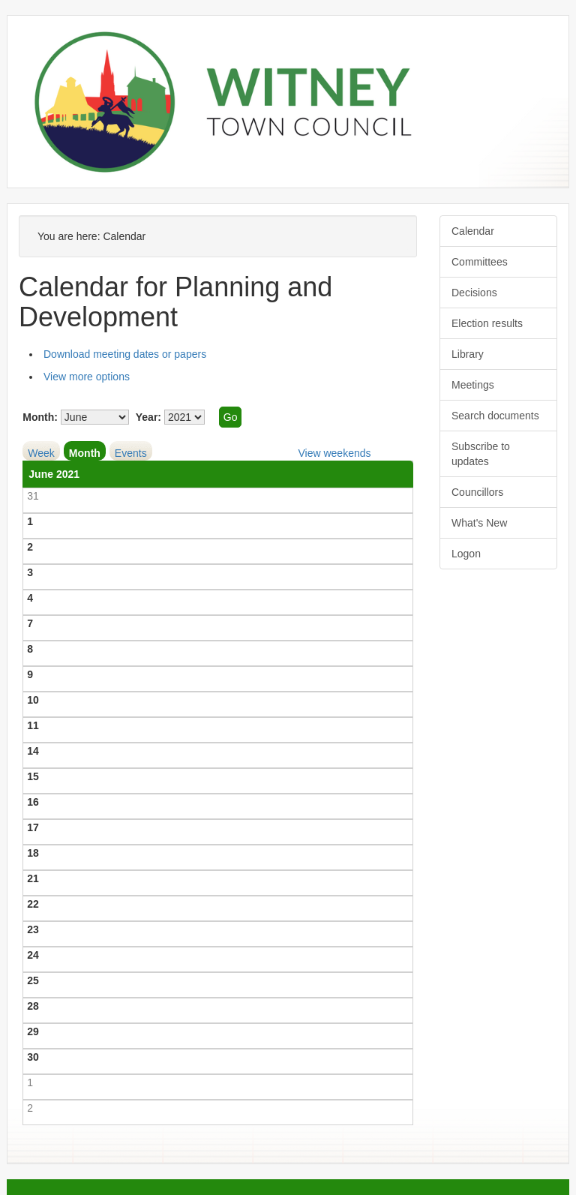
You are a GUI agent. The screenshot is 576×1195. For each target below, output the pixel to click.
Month (84, 453)
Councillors (477, 492)
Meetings (473, 385)
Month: (40, 417)
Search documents (495, 416)
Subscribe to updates (481, 453)
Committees (480, 262)
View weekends (334, 453)
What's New (479, 523)
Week (41, 453)
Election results (487, 323)
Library (468, 354)
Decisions (474, 293)
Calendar (473, 231)
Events (131, 453)
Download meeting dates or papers (125, 354)
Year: (148, 417)
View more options (87, 377)
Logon (466, 554)
